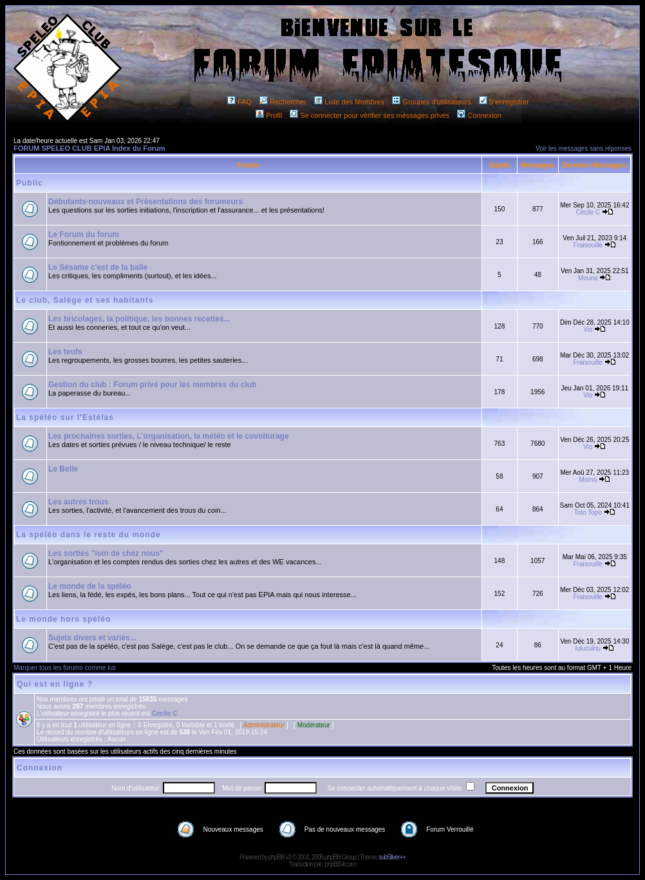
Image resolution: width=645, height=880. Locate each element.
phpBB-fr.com (340, 864)
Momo (588, 479)
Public (29, 182)
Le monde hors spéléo (63, 619)
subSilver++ (392, 857)
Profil (269, 115)
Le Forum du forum (83, 234)
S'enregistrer (504, 102)
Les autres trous (78, 501)
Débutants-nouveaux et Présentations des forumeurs (145, 201)
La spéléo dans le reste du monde (88, 534)
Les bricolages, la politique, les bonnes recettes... (139, 318)
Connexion (479, 115)
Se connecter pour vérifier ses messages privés (369, 115)
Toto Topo (588, 512)
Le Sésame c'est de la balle (97, 267)
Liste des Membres (349, 102)
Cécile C (588, 212)
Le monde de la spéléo (89, 586)
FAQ (239, 102)
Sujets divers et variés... (92, 637)
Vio (587, 329)
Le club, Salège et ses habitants (84, 300)
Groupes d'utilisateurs (431, 102)
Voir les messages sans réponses (583, 148)
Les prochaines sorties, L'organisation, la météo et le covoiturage (168, 436)
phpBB (276, 857)
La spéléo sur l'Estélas (65, 417)
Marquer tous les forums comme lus (65, 667)
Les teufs (65, 351)
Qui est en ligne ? (55, 684)
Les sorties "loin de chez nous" (106, 553)
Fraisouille (588, 245)
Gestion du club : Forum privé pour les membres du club (152, 384)
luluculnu (588, 648)
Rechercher (282, 102)
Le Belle (63, 468)
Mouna (588, 278)
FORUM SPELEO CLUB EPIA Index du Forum (89, 148)
